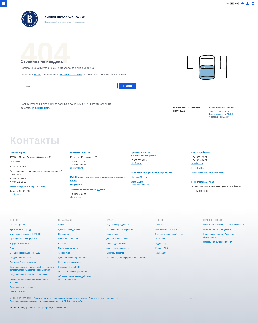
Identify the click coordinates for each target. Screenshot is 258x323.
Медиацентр (160, 243)
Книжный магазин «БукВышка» (169, 234)
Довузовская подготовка (69, 229)
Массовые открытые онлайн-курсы (219, 242)
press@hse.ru (197, 163)
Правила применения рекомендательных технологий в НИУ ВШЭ (40, 301)
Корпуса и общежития (20, 243)
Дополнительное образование (72, 257)
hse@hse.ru (15, 194)
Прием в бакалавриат (68, 239)
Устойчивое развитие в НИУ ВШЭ (25, 234)
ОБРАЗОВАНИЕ (65, 220)
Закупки (13, 248)
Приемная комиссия (80, 152)
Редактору (192, 298)
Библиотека (160, 225)
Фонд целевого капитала (21, 257)
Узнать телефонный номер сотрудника (27, 186)
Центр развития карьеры (69, 262)
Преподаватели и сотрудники (23, 239)
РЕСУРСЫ (160, 220)
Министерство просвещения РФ (217, 229)
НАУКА (109, 220)
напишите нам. (40, 108)
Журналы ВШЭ (161, 248)
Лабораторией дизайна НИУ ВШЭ (53, 307)
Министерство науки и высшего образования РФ (225, 225)
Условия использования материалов (207, 172)
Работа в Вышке (17, 292)
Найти (127, 86)
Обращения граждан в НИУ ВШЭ (25, 253)
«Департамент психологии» (221, 107)
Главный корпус (18, 152)
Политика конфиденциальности (103, 298)
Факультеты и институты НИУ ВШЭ (187, 109)
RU (232, 3)
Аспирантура (64, 253)
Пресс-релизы (197, 168)
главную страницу (71, 74)
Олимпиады (63, 234)
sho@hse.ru (75, 197)
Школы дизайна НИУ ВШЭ (221, 114)
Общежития (76, 185)
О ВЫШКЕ (14, 220)
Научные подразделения (117, 225)
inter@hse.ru (136, 163)
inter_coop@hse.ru (139, 177)
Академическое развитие (117, 248)
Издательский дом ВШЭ (166, 229)
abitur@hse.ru (76, 168)
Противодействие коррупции (23, 262)
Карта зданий (137, 182)
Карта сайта (77, 301)
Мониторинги (112, 234)
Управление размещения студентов (87, 189)
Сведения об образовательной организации (30, 275)
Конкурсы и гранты (115, 253)
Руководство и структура (21, 229)
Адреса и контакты (42, 298)
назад (37, 74)
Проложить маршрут (140, 185)
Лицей (61, 225)
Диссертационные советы (118, 239)
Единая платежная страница (23, 287)
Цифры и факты (17, 225)
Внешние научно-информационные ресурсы (126, 257)
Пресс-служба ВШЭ (200, 152)
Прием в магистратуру (68, 248)
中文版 (226, 4)
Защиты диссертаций (116, 243)
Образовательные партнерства (72, 271)
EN (236, 3)
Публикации (160, 253)
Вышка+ (62, 243)
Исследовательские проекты (119, 229)
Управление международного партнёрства (151, 172)
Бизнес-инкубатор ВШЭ (69, 267)
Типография (160, 239)
